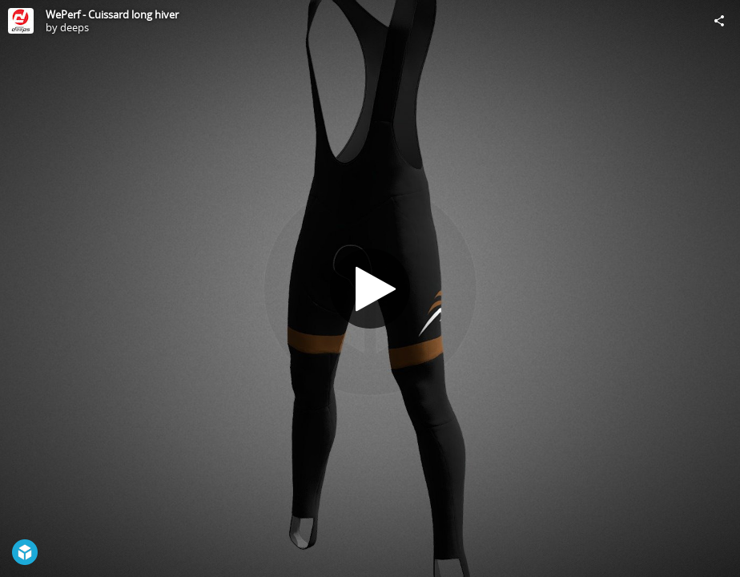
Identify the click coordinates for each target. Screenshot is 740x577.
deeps (74, 27)
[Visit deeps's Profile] (21, 21)
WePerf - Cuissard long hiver (112, 14)
